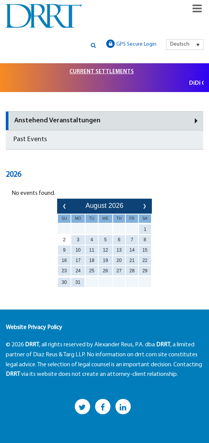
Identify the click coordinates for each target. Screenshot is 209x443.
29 (144, 270)
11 (91, 250)
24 (78, 270)
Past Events (30, 139)
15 (144, 250)
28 (132, 270)
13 (119, 250)
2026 (13, 175)
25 (91, 270)
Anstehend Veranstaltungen (57, 120)
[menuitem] (185, 44)
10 (78, 250)
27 (119, 270)
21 (132, 260)
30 (64, 282)
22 (144, 260)
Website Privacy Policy (34, 327)
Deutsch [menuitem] (179, 44)
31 (77, 282)
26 (105, 270)
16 (64, 260)
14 (132, 250)
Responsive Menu (197, 8)
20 (119, 260)
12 (105, 250)
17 (78, 260)
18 (91, 260)
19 (105, 260)
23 (64, 270)
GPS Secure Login (131, 44)
